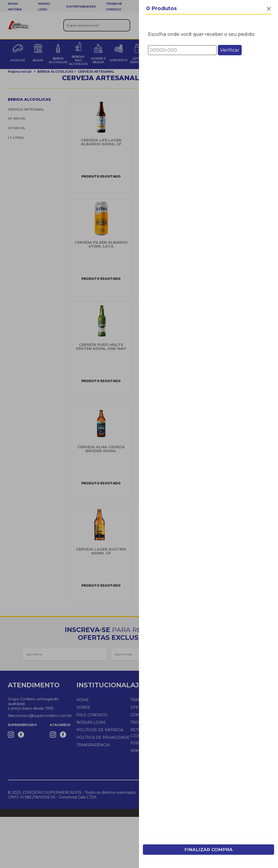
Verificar (229, 50)
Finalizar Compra (208, 849)
